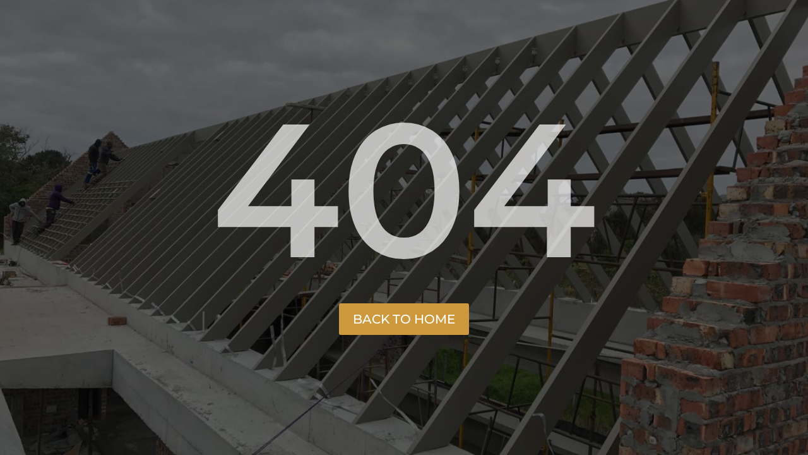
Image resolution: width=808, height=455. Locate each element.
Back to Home (404, 319)
